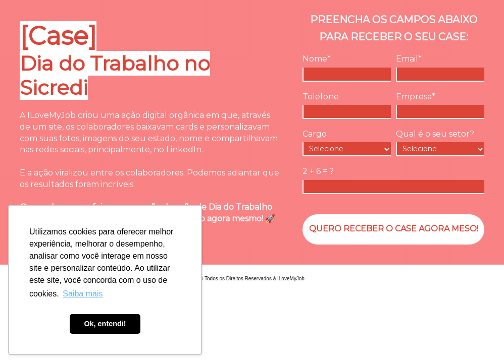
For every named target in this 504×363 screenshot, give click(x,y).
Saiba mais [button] (83, 293)
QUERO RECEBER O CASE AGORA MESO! (393, 228)
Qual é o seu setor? (435, 134)
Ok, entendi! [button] (105, 324)
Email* (409, 59)
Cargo (315, 134)
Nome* (317, 59)
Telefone (321, 96)
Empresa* (415, 96)
